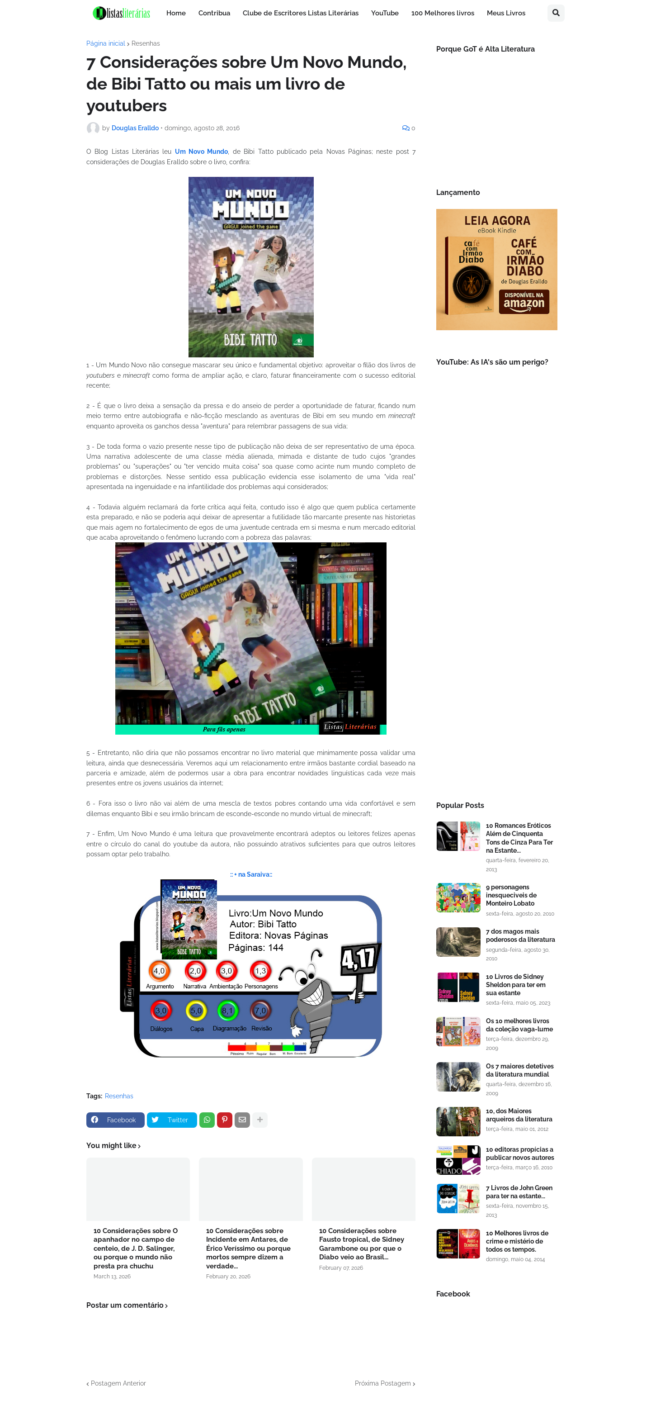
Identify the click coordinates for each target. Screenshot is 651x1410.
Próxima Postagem (383, 1383)
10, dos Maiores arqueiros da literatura (519, 1115)
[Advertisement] (496, 640)
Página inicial (105, 43)
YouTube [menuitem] (385, 13)
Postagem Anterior (118, 1383)
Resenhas (146, 43)
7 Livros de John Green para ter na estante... (519, 1192)
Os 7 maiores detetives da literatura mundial (520, 1070)
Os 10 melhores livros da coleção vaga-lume (519, 1025)
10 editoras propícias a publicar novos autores (520, 1153)
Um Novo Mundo (201, 151)
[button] (556, 13)
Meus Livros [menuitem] (506, 13)
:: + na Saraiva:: (251, 874)
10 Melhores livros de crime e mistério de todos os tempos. (517, 1241)
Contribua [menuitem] (214, 13)
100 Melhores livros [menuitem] (442, 13)
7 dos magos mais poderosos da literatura (520, 935)
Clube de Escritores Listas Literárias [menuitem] (301, 13)
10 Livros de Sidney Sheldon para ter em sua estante (516, 985)
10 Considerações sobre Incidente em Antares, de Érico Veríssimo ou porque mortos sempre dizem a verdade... (248, 1248)
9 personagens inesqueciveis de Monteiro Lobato (511, 895)
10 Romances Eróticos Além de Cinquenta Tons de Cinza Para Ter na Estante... (519, 838)
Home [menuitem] (176, 13)
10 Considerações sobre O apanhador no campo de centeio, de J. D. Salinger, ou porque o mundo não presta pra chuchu (136, 1248)
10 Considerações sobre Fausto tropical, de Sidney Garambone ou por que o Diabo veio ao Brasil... (361, 1244)
